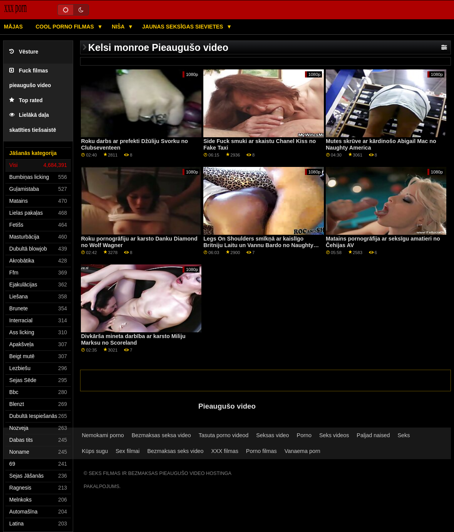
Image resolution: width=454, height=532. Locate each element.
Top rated (26, 100)
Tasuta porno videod (223, 435)
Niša (119, 27)
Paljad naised (373, 435)
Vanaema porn (302, 451)
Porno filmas (261, 451)
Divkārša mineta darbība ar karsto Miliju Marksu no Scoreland (133, 339)
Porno (304, 435)
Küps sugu (95, 451)
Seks (404, 435)
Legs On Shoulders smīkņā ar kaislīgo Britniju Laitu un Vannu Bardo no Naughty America (258, 245)
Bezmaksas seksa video (161, 435)
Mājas (13, 27)
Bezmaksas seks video (175, 451)
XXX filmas (224, 451)
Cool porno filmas (65, 27)
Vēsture (23, 52)
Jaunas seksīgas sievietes (183, 27)
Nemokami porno (103, 435)
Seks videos (334, 435)
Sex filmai (127, 451)
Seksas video (272, 435)
